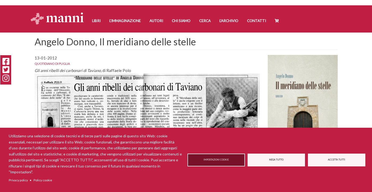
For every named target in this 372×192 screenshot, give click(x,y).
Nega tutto (276, 159)
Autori (156, 21)
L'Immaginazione (125, 21)
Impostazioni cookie (216, 159)
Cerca (205, 21)
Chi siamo (181, 21)
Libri (96, 21)
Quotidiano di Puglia (52, 64)
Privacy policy (18, 180)
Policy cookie (43, 180)
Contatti (256, 21)
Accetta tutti (336, 159)
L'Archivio (228, 21)
